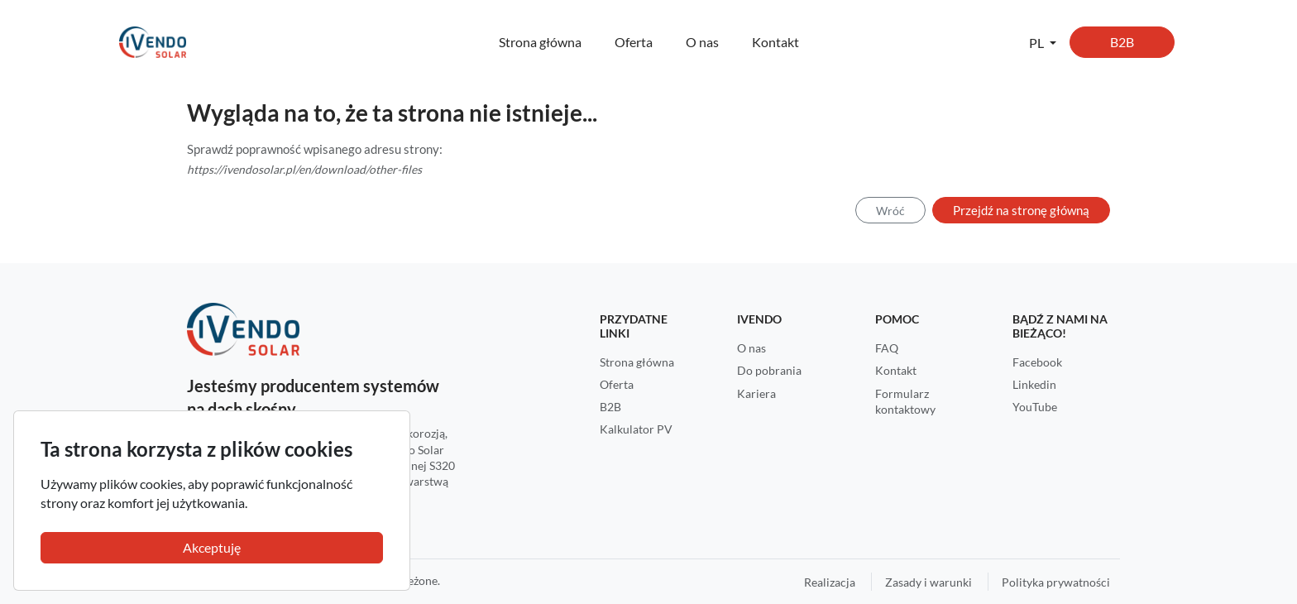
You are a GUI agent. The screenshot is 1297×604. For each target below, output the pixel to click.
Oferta (634, 42)
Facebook (1037, 362)
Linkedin (1034, 384)
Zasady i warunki (928, 582)
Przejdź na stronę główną (1021, 210)
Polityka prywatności (1056, 582)
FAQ (886, 348)
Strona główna (540, 42)
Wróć (890, 211)
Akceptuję (212, 547)
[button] (1042, 42)
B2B (1122, 42)
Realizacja (829, 582)
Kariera (756, 393)
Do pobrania (769, 370)
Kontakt (775, 42)
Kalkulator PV (636, 429)
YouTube (1034, 407)
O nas (702, 42)
